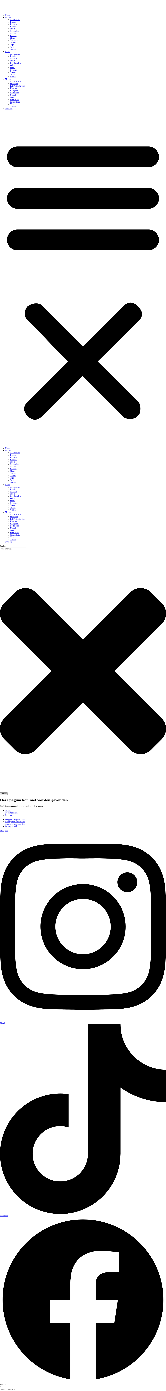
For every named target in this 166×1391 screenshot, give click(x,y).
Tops (12, 45)
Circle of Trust (16, 81)
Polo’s (12, 65)
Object (13, 97)
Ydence (13, 106)
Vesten (13, 49)
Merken (8, 79)
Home (7, 15)
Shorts (12, 38)
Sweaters (14, 40)
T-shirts (13, 42)
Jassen (12, 29)
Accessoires (15, 20)
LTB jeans (14, 90)
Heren (7, 52)
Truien (12, 47)
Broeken (13, 26)
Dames (8, 17)
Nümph (13, 95)
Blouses (13, 24)
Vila (12, 104)
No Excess (14, 93)
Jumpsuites (14, 31)
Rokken (13, 36)
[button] (83, 278)
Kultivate (14, 88)
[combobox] (13, 548)
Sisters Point (15, 102)
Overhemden (15, 63)
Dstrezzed (14, 84)
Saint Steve (14, 99)
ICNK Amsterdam (17, 86)
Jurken (13, 33)
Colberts (13, 58)
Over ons (8, 109)
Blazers (13, 22)
